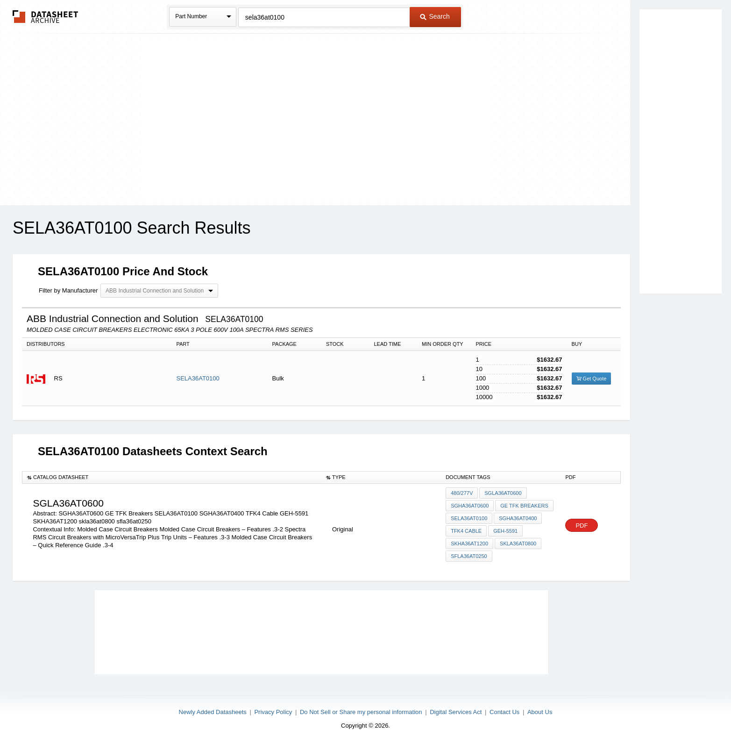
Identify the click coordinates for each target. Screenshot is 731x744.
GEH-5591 (505, 531)
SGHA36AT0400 (518, 518)
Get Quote (591, 378)
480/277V (462, 493)
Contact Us (504, 711)
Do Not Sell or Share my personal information (361, 711)
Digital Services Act (456, 711)
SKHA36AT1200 (469, 543)
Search (435, 16)
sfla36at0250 (469, 556)
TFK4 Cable (466, 531)
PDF (581, 525)
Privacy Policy (273, 711)
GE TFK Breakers (524, 505)
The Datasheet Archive (45, 16)
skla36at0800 (518, 543)
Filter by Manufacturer (68, 290)
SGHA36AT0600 (470, 505)
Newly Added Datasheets (213, 711)
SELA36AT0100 (197, 378)
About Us (539, 711)
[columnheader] (171, 477)
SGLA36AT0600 (502, 493)
